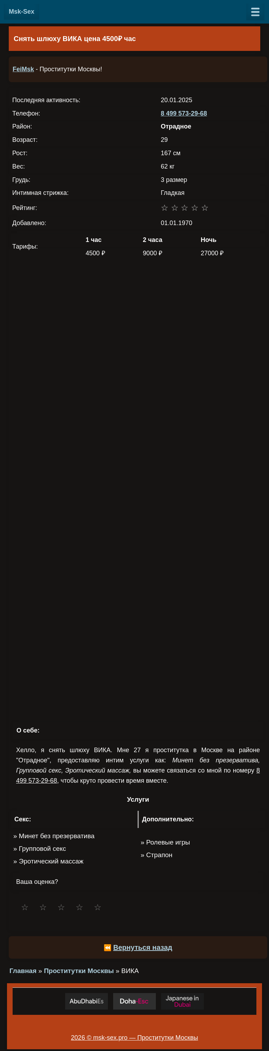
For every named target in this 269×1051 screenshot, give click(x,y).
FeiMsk (23, 69)
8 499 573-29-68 (184, 113)
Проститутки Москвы (79, 970)
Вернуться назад (142, 947)
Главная (22, 970)
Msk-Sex (21, 11)
